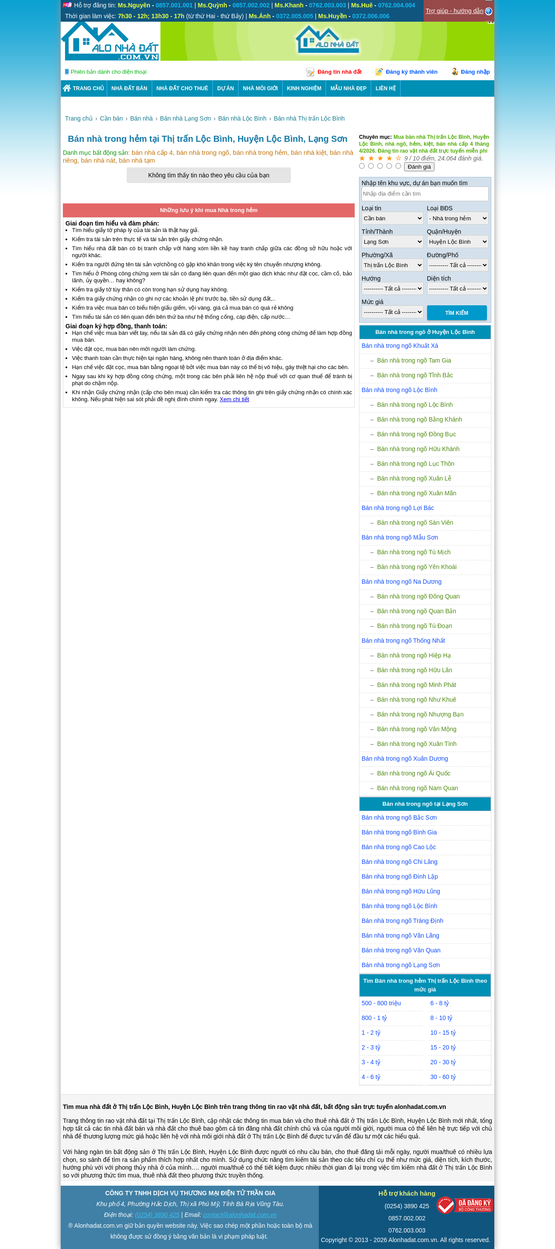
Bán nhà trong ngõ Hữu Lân (414, 670)
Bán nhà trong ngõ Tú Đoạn (414, 625)
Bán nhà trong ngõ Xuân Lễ (414, 478)
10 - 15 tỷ (443, 1032)
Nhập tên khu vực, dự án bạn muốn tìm (414, 183)
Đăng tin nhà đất (339, 72)
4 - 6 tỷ (371, 1076)
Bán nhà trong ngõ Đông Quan (418, 596)
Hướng (371, 278)
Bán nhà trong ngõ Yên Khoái (417, 566)
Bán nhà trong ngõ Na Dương (402, 581)
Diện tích (439, 278)
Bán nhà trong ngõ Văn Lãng (400, 935)
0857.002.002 (407, 1218)
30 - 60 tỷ (443, 1076)
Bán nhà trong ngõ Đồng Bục (416, 434)
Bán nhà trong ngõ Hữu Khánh (418, 448)
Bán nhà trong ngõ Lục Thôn (415, 463)
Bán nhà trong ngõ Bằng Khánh (419, 419)
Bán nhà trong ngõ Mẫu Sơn (400, 537)
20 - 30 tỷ (443, 1062)
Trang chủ (88, 88)
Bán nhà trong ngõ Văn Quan (401, 950)
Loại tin (371, 208)
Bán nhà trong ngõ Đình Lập (400, 876)
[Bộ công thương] (465, 1207)
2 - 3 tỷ (371, 1047)
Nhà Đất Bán (129, 88)
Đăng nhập (475, 72)
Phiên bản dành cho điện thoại (109, 72)
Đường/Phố (443, 255)
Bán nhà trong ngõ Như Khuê (417, 699)
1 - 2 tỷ (371, 1032)
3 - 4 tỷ (371, 1062)
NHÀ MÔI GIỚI (260, 88)
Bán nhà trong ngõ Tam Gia (414, 360)
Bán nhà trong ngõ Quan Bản (416, 611)
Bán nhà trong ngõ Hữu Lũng (401, 891)
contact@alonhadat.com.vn (240, 1214)
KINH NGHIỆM (304, 88)
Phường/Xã (377, 255)
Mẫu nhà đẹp (348, 88)
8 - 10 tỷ (442, 1017)
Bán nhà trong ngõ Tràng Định (402, 920)
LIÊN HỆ (385, 88)
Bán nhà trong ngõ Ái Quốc (414, 773)
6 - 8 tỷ (440, 1003)
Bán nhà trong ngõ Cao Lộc (399, 847)
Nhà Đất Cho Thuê (182, 88)
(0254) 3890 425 (157, 1214)
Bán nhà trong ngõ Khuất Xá (400, 345)
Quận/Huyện (444, 231)
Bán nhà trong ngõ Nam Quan (417, 788)
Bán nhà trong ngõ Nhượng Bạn (420, 714)
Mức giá (372, 301)
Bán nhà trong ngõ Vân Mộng (417, 729)
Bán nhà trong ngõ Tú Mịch (414, 552)
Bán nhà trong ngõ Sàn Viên (415, 522)
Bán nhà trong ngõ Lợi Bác (398, 507)
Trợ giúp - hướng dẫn (454, 10)
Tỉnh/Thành (377, 231)
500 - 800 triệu (381, 1003)
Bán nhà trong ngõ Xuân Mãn (417, 493)
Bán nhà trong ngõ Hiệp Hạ (414, 655)
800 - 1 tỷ (374, 1017)
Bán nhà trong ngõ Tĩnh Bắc (415, 375)
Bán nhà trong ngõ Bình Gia (399, 832)
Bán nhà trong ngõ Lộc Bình (399, 389)
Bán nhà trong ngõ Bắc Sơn (399, 817)
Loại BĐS (440, 208)
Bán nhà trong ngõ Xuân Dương (405, 758)
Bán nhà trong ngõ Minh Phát (416, 684)
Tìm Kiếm (456, 313)
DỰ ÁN (225, 88)
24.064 (447, 158)
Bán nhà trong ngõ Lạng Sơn (401, 964)
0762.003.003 (407, 1230)
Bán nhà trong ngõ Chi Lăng (399, 861)
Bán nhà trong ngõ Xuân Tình (417, 743)
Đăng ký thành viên (411, 72)
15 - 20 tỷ (443, 1047)
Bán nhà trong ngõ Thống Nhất (403, 640)
